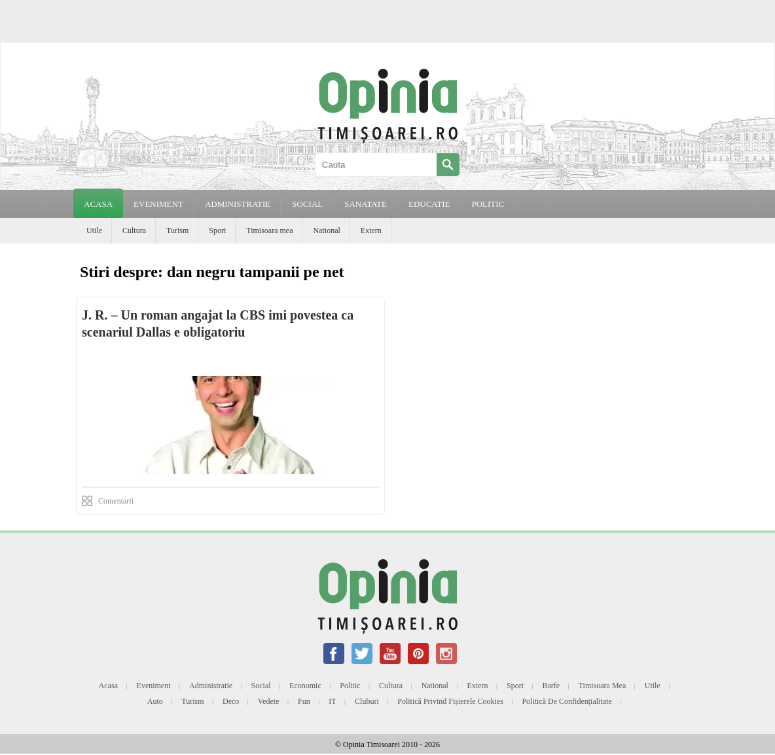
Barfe (551, 685)
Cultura (134, 230)
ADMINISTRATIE (237, 204)
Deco (231, 701)
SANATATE (365, 204)
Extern (371, 230)
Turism (177, 230)
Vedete (268, 701)
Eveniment (154, 685)
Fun (304, 701)
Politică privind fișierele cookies (450, 701)
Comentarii (116, 501)
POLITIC (487, 204)
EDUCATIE (429, 204)
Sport (217, 230)
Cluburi (367, 701)
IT (332, 701)
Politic (350, 685)
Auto (155, 701)
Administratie (210, 685)
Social (261, 685)
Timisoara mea (269, 230)
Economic (305, 685)
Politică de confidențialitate (566, 701)
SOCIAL (307, 204)
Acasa (98, 204)
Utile (94, 230)
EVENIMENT (158, 204)
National (326, 230)
